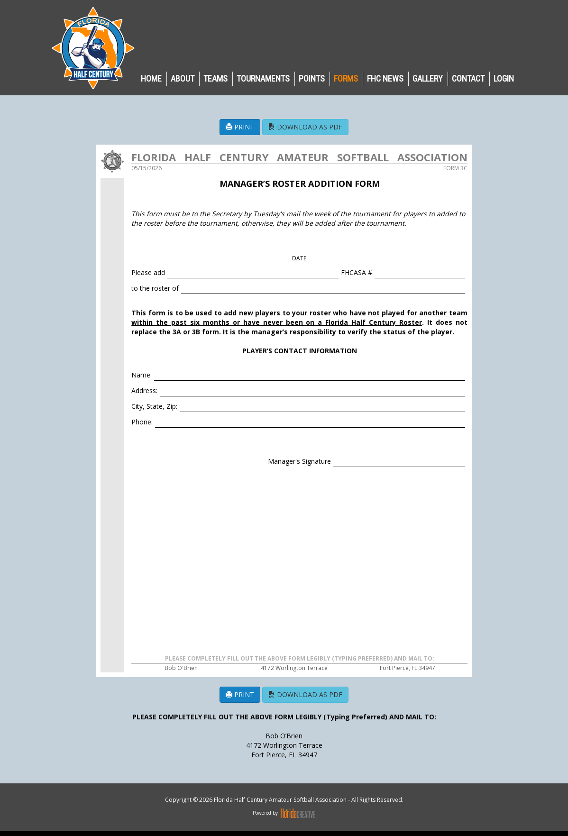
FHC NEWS (385, 78)
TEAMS (215, 78)
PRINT (240, 126)
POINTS (312, 78)
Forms (346, 78)
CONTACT (468, 78)
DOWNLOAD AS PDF (305, 126)
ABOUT (182, 78)
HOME (151, 78)
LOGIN (504, 78)
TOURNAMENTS (263, 78)
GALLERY (427, 78)
